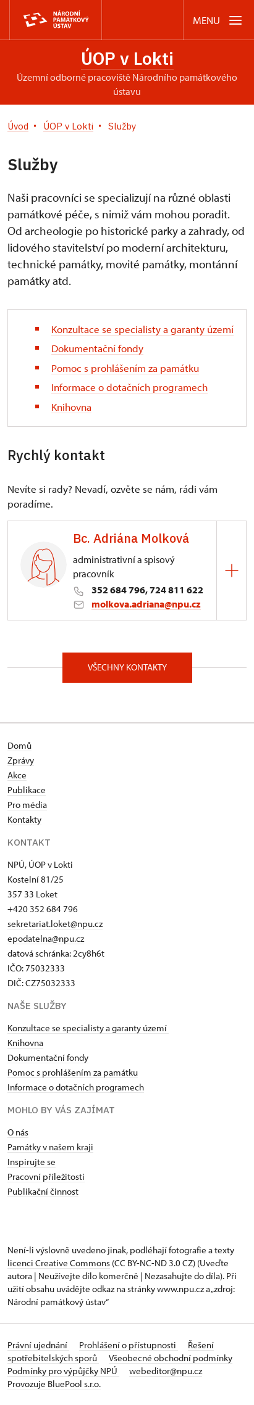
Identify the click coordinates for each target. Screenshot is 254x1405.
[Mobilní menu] (218, 20)
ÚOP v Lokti (127, 58)
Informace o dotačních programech (129, 387)
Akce (17, 775)
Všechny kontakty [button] (127, 667)
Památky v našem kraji (50, 1147)
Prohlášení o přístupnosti (128, 1345)
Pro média (27, 804)
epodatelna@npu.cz (45, 938)
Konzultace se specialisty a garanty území (142, 329)
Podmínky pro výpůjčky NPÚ (63, 1371)
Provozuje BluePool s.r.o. (54, 1384)
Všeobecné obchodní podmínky (170, 1358)
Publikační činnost (42, 1191)
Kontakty (24, 819)
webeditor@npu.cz (165, 1371)
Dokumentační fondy (97, 348)
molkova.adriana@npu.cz (146, 604)
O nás (17, 1132)
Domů (19, 745)
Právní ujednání (38, 1345)
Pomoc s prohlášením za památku (125, 367)
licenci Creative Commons (58, 1263)
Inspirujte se (31, 1162)
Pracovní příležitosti (46, 1176)
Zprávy (20, 760)
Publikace (26, 790)
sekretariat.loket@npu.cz (55, 923)
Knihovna (71, 406)
